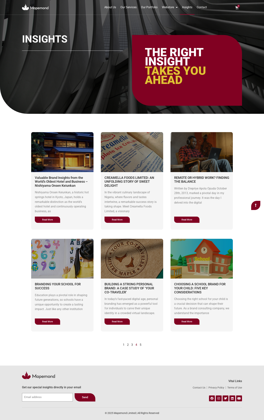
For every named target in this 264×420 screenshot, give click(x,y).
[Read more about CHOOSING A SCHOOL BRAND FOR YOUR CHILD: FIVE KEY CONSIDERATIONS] (186, 321)
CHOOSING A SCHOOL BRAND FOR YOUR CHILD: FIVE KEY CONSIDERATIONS (199, 288)
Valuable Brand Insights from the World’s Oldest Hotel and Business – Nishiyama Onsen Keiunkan (61, 181)
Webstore (170, 7)
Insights (187, 7)
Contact (202, 7)
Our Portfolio (149, 7)
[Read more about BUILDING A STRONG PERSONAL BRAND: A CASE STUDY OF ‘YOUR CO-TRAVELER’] (117, 321)
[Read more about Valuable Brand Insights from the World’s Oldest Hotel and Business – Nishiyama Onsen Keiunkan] (47, 219)
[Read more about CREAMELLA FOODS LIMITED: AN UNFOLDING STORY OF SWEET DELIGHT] (117, 219)
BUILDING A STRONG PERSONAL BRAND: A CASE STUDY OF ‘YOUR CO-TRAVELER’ (129, 288)
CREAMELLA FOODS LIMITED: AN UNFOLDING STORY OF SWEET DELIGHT (129, 181)
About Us (110, 7)
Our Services (128, 7)
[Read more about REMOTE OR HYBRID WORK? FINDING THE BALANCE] (186, 219)
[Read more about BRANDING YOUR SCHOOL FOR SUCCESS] (47, 321)
